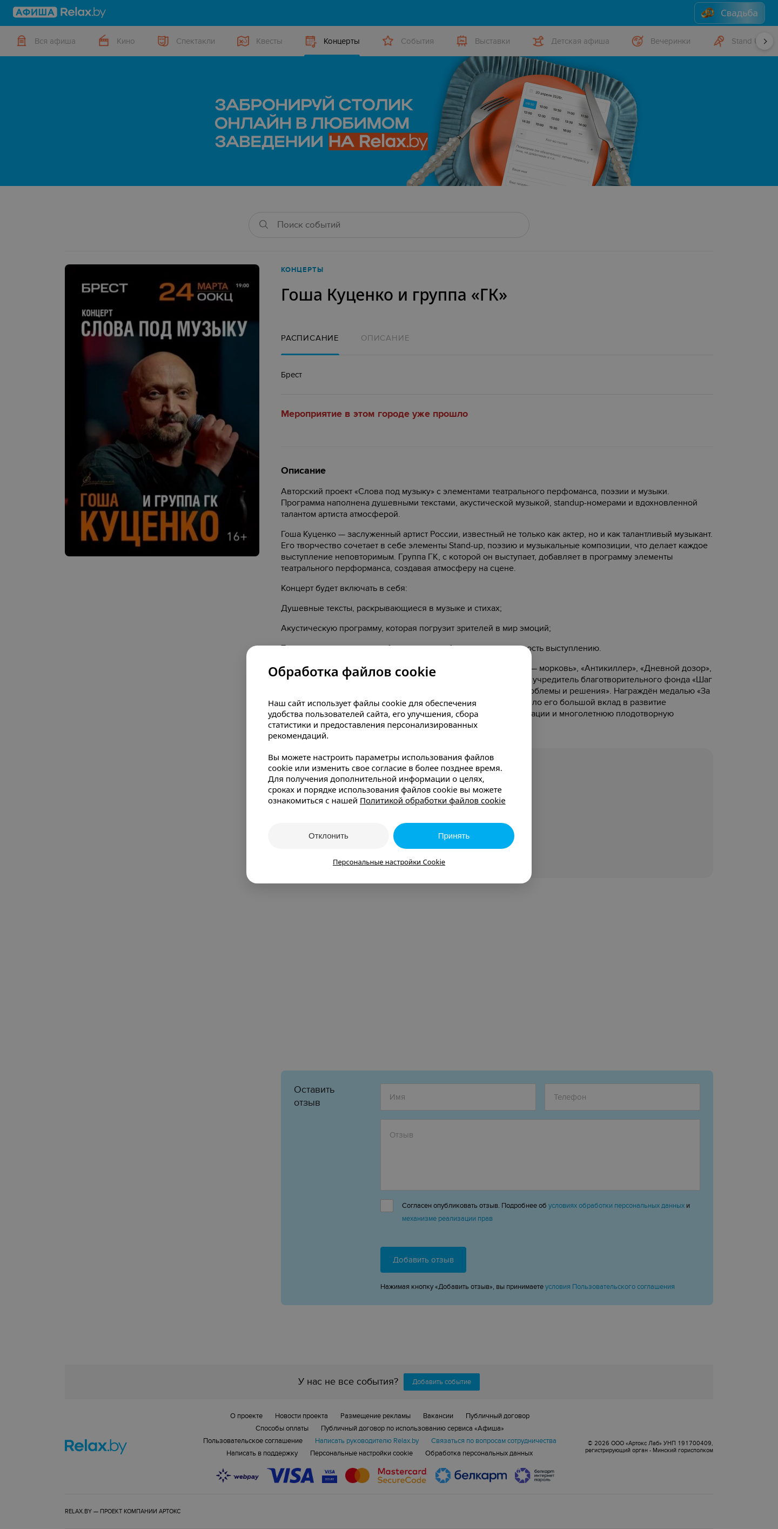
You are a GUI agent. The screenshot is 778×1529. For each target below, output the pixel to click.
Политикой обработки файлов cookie (433, 800)
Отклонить (328, 835)
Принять (454, 835)
